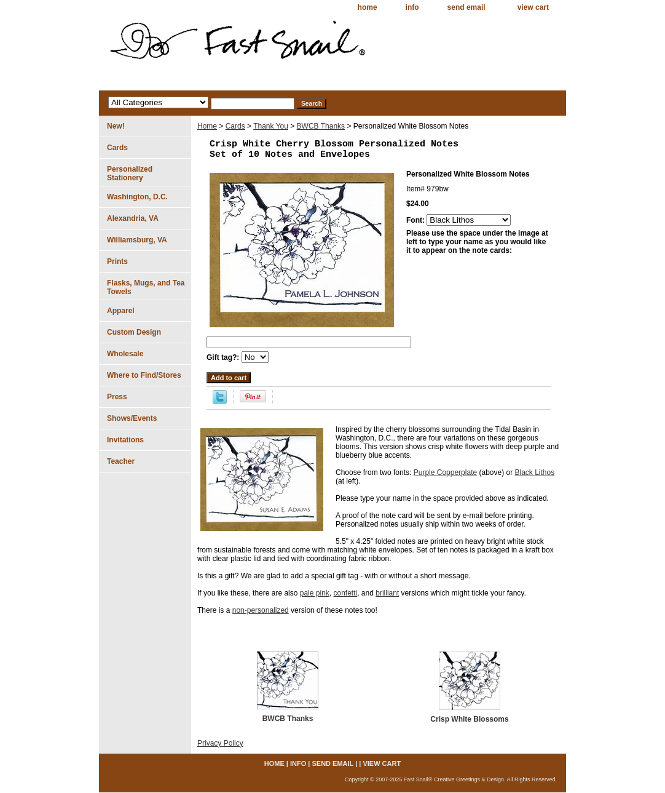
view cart (533, 7)
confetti (345, 593)
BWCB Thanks (321, 126)
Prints (117, 261)
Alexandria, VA (133, 218)
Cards (235, 126)
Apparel (121, 310)
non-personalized (260, 610)
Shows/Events (132, 418)
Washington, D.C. (137, 197)
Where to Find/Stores (144, 375)
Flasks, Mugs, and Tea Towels (145, 287)
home (367, 7)
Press (117, 397)
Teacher (121, 461)
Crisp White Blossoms (469, 719)
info (412, 7)
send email (466, 7)
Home (207, 126)
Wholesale (125, 353)
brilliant (387, 593)
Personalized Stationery (129, 173)
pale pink (314, 593)
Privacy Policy (220, 743)
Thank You (270, 126)
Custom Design (134, 332)
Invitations (125, 440)
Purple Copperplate (445, 472)
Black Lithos (535, 472)
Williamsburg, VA (137, 240)
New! (116, 126)
